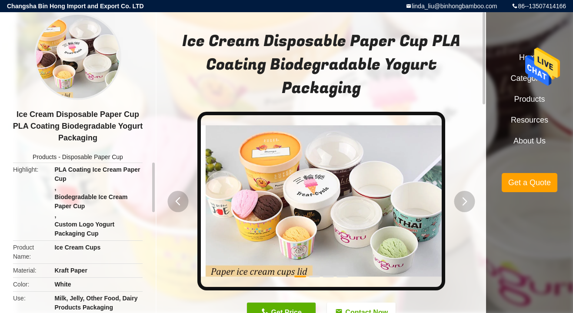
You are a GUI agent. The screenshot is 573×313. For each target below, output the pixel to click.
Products (45, 156)
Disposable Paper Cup (92, 156)
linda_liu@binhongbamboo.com (454, 6)
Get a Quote (529, 182)
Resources (529, 120)
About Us (529, 141)
